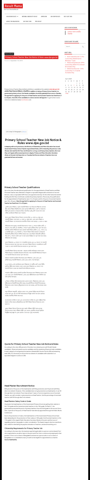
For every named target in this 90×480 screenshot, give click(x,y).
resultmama (24, 100)
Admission (44, 16)
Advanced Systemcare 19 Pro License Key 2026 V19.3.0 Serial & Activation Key (74, 64)
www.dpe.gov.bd (54, 89)
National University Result (29, 16)
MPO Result (38, 21)
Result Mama (13, 6)
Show (24, 131)
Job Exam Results (55, 16)
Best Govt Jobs (68, 16)
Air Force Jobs (27, 21)
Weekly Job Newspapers (12, 21)
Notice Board (9, 54)
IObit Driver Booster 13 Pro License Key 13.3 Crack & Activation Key (74, 71)
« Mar (66, 93)
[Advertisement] (33, 39)
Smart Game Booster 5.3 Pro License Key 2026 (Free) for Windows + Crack (74, 59)
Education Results (11, 16)
